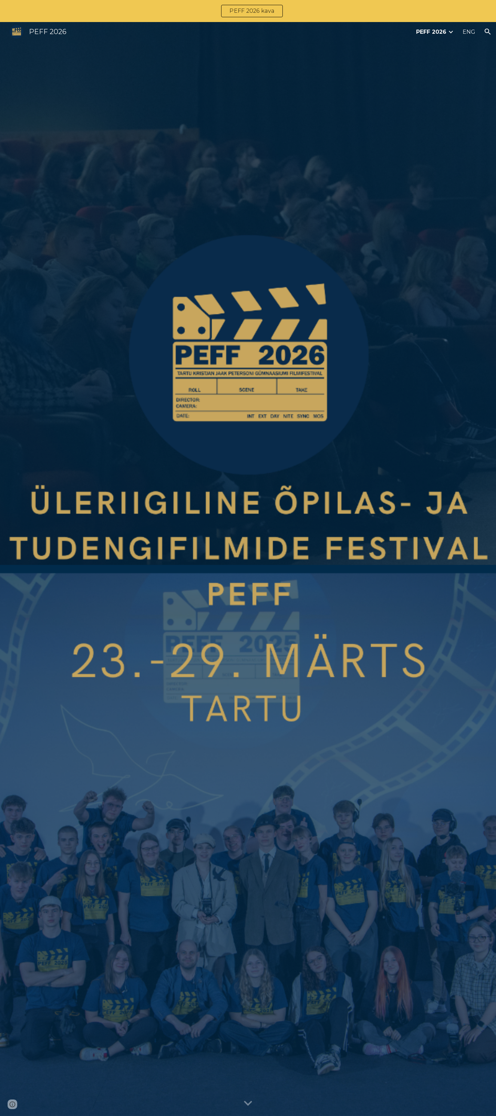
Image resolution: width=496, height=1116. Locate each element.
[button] (487, 31)
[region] (248, 11)
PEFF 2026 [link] (431, 32)
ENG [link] (469, 32)
